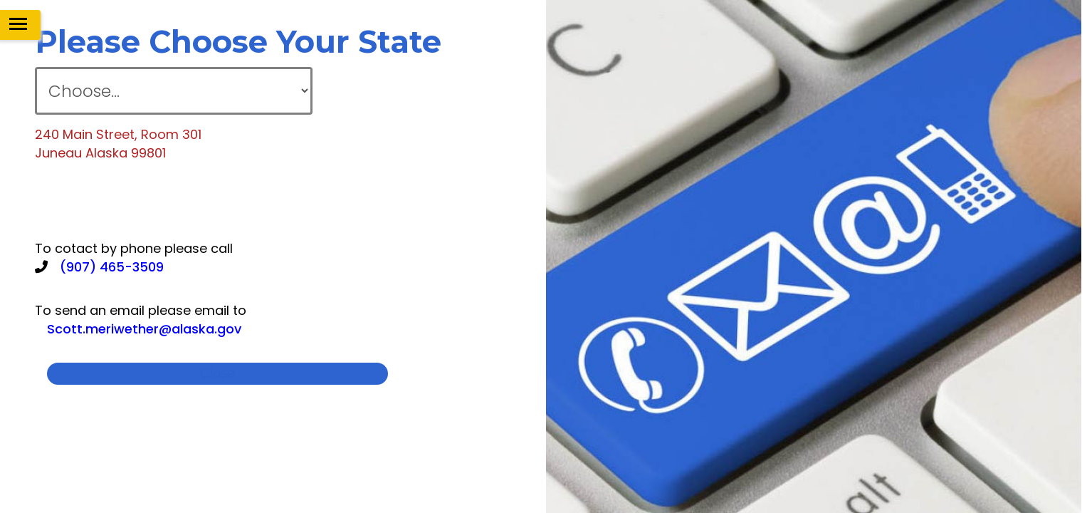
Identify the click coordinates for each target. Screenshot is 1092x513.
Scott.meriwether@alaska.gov (144, 329)
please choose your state (238, 42)
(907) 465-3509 (112, 267)
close (217, 373)
